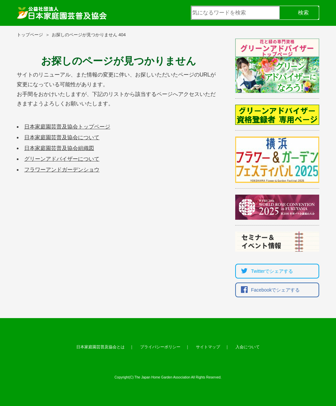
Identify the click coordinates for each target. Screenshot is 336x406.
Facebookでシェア (269, 290)
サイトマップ (208, 347)
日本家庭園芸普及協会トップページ (67, 127)
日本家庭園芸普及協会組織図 (59, 148)
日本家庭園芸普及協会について (61, 137)
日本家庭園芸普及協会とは (100, 347)
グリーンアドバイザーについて (61, 159)
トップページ (30, 34)
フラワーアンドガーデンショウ (61, 169)
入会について (248, 347)
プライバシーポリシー (160, 347)
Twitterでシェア (265, 271)
